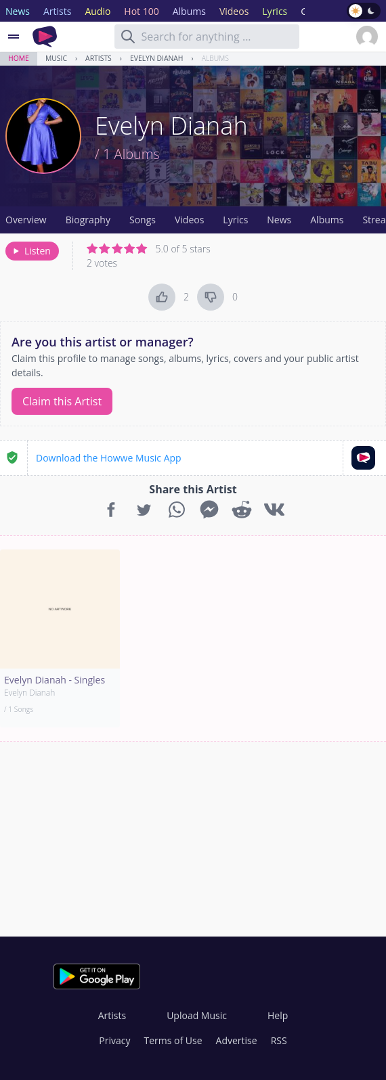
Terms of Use (173, 1040)
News (279, 219)
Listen (31, 250)
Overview (26, 219)
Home (18, 58)
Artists (98, 58)
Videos (189, 219)
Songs (142, 219)
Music (56, 58)
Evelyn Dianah (157, 58)
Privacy (114, 1040)
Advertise (236, 1040)
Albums (215, 58)
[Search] (128, 36)
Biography (88, 219)
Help (277, 1015)
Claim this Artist (62, 401)
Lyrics (235, 219)
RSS (279, 1040)
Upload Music (197, 1015)
